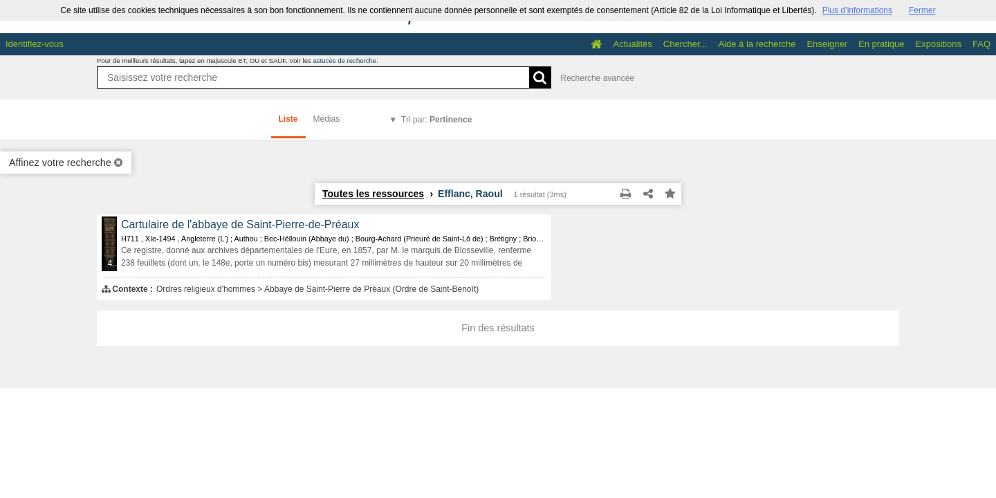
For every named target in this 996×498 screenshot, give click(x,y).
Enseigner (826, 44)
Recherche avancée (597, 78)
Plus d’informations (857, 10)
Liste (288, 119)
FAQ (981, 44)
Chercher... (685, 44)
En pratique (881, 44)
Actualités (632, 44)
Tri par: (436, 119)
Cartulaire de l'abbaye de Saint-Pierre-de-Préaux (240, 224)
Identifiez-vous (35, 44)
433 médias (112, 263)
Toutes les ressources (373, 193)
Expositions (938, 44)
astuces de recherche (344, 60)
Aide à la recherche (756, 44)
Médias (326, 119)
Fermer (922, 10)
